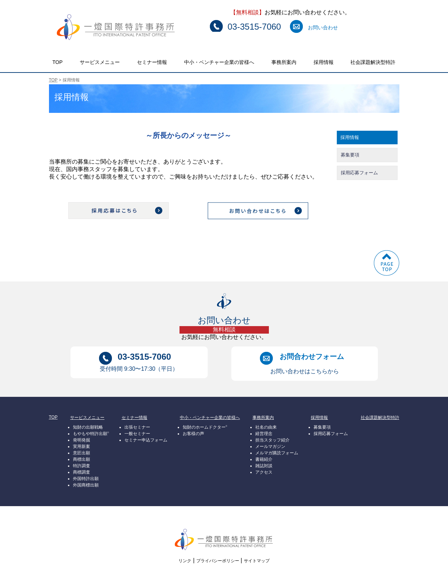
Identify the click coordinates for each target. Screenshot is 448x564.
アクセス (263, 472)
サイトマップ (257, 560)
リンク (184, 560)
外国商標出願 (86, 485)
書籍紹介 (263, 459)
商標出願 (81, 459)
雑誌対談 (263, 465)
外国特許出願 (86, 478)
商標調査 (81, 472)
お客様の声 (193, 433)
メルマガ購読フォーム (276, 452)
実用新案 (81, 446)
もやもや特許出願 (91, 433)
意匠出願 (81, 452)
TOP (58, 62)
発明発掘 (81, 440)
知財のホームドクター (205, 427)
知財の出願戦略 (88, 427)
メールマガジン (270, 446)
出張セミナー (137, 427)
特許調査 (81, 465)
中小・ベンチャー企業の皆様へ (219, 62)
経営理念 (263, 433)
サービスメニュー (100, 62)
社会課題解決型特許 (372, 62)
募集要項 (350, 155)
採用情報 (324, 62)
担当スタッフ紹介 (272, 440)
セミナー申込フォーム (145, 440)
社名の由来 (266, 427)
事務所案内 (283, 62)
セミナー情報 (152, 62)
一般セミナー (137, 433)
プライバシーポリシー (217, 560)
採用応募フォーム (359, 172)
